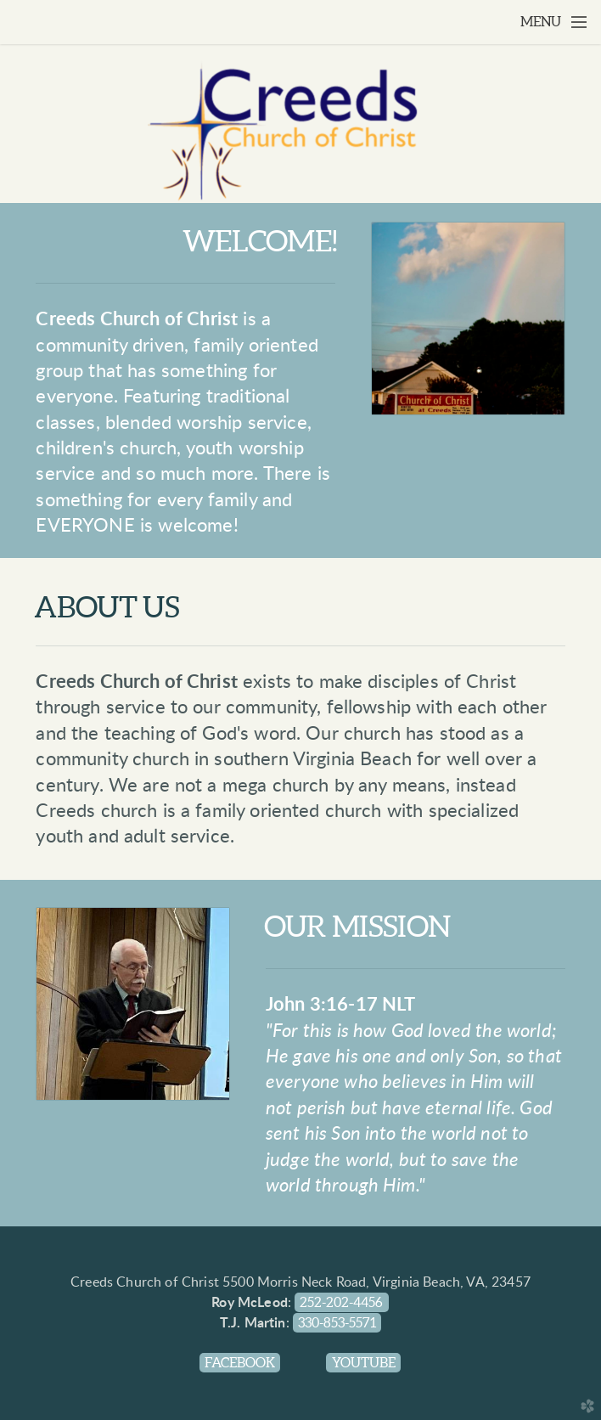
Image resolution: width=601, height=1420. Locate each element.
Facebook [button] (240, 1362)
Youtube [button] (364, 1362)
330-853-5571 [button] (337, 1323)
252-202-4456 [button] (341, 1302)
